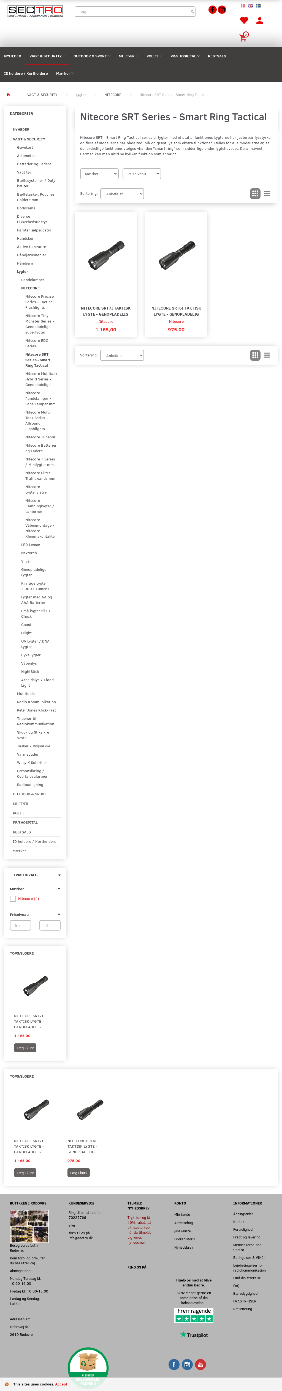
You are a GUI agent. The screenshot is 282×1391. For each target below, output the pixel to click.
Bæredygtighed (245, 1293)
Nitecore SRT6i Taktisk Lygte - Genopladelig (176, 311)
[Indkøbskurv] (243, 37)
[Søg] (192, 11)
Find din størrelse (247, 1277)
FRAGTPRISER (244, 1301)
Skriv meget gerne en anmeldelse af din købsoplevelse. (194, 1297)
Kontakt (239, 1221)
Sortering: (89, 193)
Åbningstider (243, 1213)
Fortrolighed (243, 1229)
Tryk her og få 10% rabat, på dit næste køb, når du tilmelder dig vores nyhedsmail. (140, 1230)
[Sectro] (35, 11)
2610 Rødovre (21, 1334)
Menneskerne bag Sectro (247, 1247)
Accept (61, 1384)
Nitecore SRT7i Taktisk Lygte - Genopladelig (29, 1021)
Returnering (242, 1308)
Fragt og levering (246, 1237)
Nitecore (106, 321)
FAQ (236, 1285)
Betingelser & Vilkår (249, 1257)
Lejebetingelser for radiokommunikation (249, 1267)
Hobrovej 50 (19, 1326)
